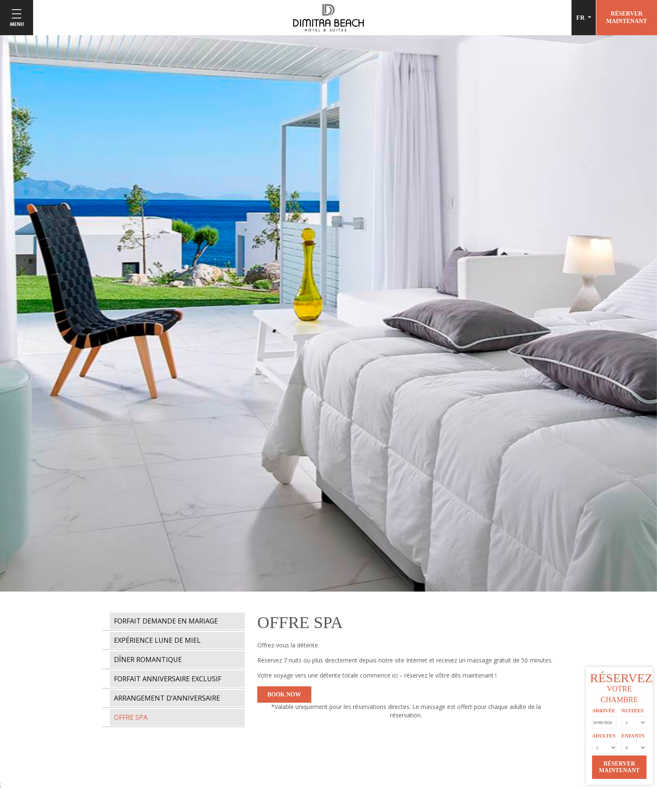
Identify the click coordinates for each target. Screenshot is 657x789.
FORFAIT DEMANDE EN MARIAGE (166, 621)
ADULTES (604, 736)
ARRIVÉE (603, 711)
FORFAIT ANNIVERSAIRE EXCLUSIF (167, 678)
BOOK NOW (284, 694)
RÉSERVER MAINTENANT (619, 767)
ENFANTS (632, 736)
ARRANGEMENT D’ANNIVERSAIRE (167, 698)
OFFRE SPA (130, 717)
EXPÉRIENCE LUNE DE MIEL (157, 640)
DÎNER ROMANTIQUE (148, 659)
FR (581, 17)
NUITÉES (632, 711)
